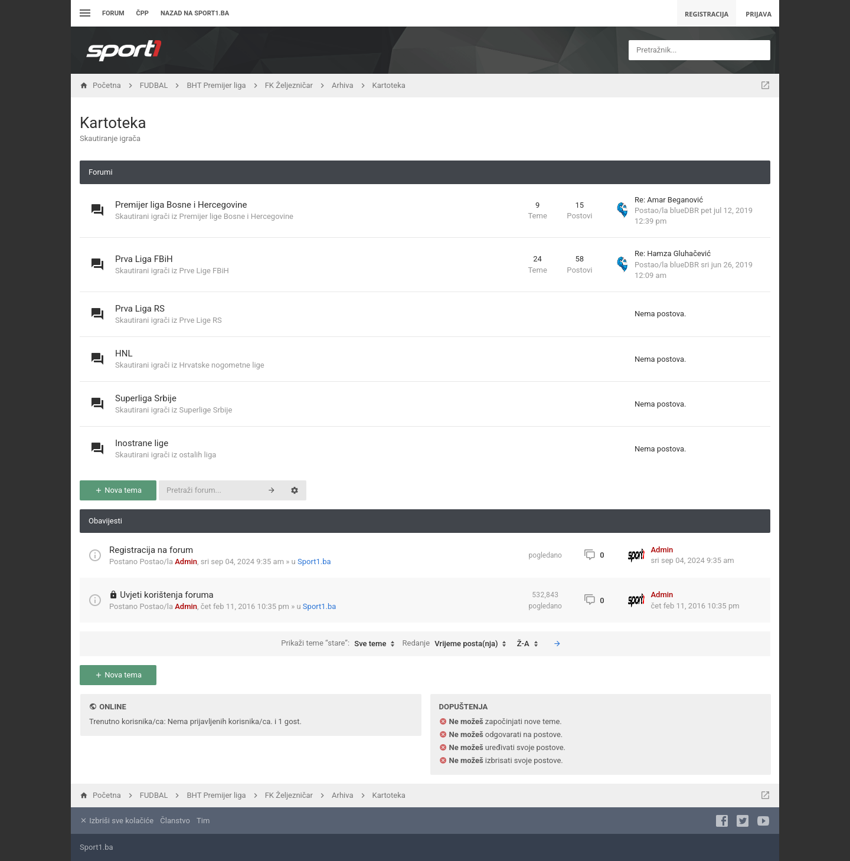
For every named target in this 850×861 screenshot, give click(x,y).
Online (112, 706)
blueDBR (684, 210)
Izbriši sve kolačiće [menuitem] (116, 820)
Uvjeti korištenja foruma (167, 595)
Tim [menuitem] (203, 820)
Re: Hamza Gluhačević (673, 253)
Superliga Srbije (145, 398)
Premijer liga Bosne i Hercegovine (181, 204)
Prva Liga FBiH (144, 259)
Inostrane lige (141, 443)
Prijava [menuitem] (758, 13)
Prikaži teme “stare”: (340, 643)
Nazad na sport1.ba (195, 13)
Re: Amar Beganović (669, 199)
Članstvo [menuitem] (174, 820)
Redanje (457, 643)
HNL (123, 353)
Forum (113, 13)
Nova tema (118, 490)
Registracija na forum (151, 550)
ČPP (142, 13)
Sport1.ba (314, 561)
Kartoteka (113, 123)
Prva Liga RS (140, 308)
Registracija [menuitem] (706, 13)
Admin (186, 561)
